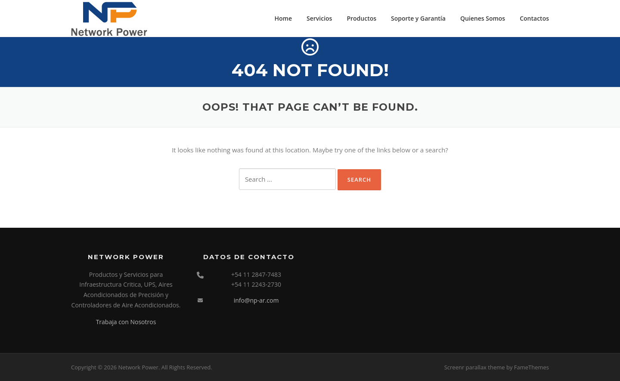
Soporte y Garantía (418, 18)
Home (283, 18)
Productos (361, 18)
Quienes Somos (482, 18)
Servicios (319, 18)
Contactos (534, 18)
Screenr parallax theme (474, 367)
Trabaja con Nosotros (126, 322)
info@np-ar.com (256, 300)
